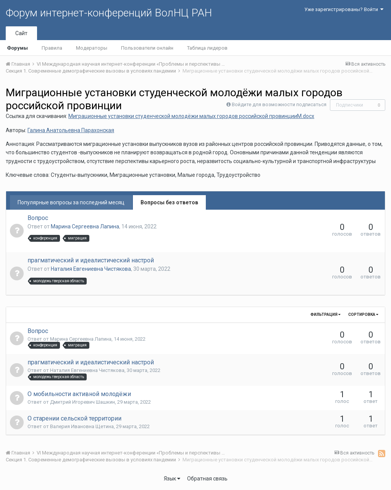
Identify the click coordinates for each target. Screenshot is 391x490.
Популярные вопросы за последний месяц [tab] (71, 202)
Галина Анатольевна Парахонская (70, 130)
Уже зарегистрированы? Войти (343, 9)
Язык (172, 478)
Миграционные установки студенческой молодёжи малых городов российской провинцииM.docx (191, 116)
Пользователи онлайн (147, 48)
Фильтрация (325, 314)
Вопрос (37, 218)
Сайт (21, 33)
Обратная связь (207, 478)
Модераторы (91, 48)
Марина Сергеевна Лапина (85, 226)
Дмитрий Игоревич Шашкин (82, 402)
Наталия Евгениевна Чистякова (91, 269)
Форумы (17, 48)
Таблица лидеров (207, 48)
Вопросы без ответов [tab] (169, 202)
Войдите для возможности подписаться (279, 104)
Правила (52, 48)
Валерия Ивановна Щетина (82, 426)
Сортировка (363, 314)
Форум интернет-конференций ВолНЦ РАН (109, 12)
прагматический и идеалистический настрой (90, 260)
